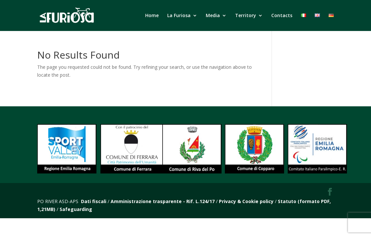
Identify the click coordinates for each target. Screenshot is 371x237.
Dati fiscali (93, 201)
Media (213, 15)
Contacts (281, 15)
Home (152, 15)
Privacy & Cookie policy (246, 201)
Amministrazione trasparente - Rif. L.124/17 (163, 201)
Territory (245, 15)
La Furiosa (179, 15)
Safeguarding (76, 209)
